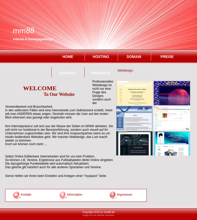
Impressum (122, 194)
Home (68, 57)
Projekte (101, 73)
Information (74, 194)
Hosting (101, 57)
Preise (167, 57)
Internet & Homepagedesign (33, 39)
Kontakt (67, 73)
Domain (134, 57)
